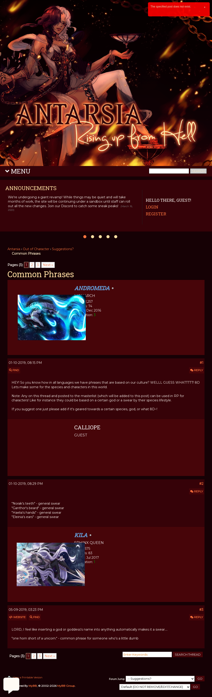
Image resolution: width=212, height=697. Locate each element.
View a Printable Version (27, 677)
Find (14, 370)
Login (152, 207)
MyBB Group (66, 685)
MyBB (33, 685)
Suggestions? (63, 249)
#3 (201, 610)
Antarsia (13, 249)
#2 (201, 484)
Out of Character (36, 249)
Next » (48, 265)
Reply (196, 370)
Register (156, 213)
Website (17, 617)
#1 (201, 363)
